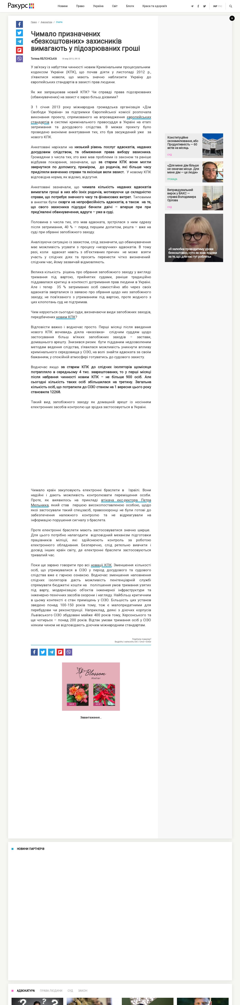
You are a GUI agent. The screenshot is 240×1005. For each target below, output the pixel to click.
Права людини (51, 990)
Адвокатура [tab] (26, 990)
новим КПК (65, 317)
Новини (63, 6)
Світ (115, 6)
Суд (70, 990)
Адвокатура (46, 22)
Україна (98, 6)
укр (215, 6)
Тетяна (44, 58)
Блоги (130, 6)
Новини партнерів (30, 849)
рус (220, 6)
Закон (82, 990)
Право (80, 6)
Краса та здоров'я (154, 6)
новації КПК (101, 565)
